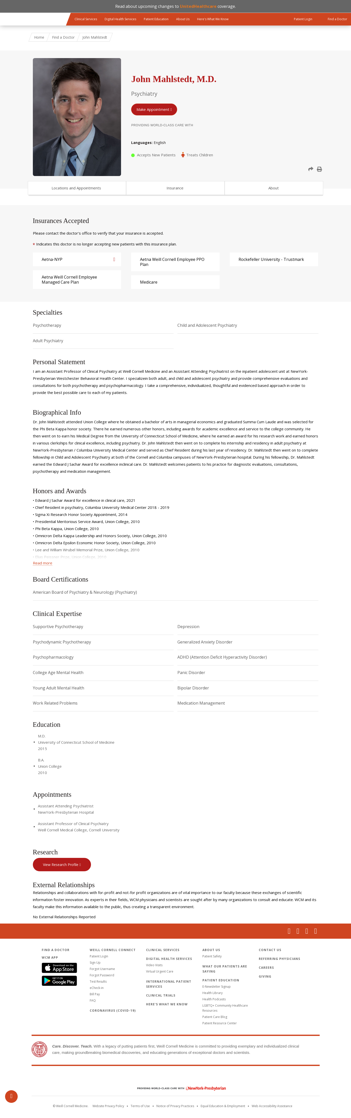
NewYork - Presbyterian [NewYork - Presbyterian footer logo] (177, 1088)
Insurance (175, 187)
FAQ (93, 1000)
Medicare (148, 282)
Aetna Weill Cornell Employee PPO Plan (172, 262)
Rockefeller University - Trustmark (271, 259)
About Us (183, 19)
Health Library (212, 993)
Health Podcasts (214, 999)
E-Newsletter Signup (216, 986)
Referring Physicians (279, 959)
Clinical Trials (160, 995)
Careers (266, 967)
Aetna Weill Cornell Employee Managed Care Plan (69, 279)
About (273, 187)
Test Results (98, 981)
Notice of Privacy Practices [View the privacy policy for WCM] (175, 1106)
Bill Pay (95, 994)
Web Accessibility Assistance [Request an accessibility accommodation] (272, 1106)
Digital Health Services (120, 19)
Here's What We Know (212, 19)
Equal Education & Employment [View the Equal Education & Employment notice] (223, 1106)
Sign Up (95, 962)
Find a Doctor (63, 37)
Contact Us (270, 950)
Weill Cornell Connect (113, 950)
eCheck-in (97, 988)
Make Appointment (152, 109)
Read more (42, 562)
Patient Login (99, 956)
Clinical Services (86, 19)
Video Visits (154, 965)
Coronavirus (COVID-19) (113, 1010)
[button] (310, 169)
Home (39, 37)
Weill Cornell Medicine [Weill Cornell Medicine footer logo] (175, 1077)
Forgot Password (102, 975)
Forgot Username (102, 969)
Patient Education (156, 19)
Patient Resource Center (219, 1023)
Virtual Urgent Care (159, 971)
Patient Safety (212, 956)
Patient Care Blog (214, 1017)
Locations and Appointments (76, 187)
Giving (265, 976)
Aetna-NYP (52, 259)
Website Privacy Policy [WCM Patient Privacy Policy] (108, 1106)
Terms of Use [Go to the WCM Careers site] (140, 1106)
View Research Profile (60, 864)
